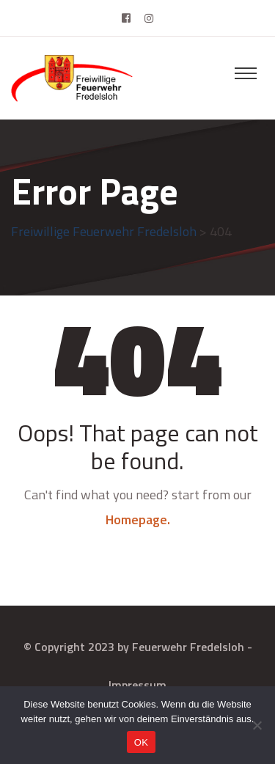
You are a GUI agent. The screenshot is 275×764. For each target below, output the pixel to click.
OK (141, 742)
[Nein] (256, 725)
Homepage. (138, 519)
